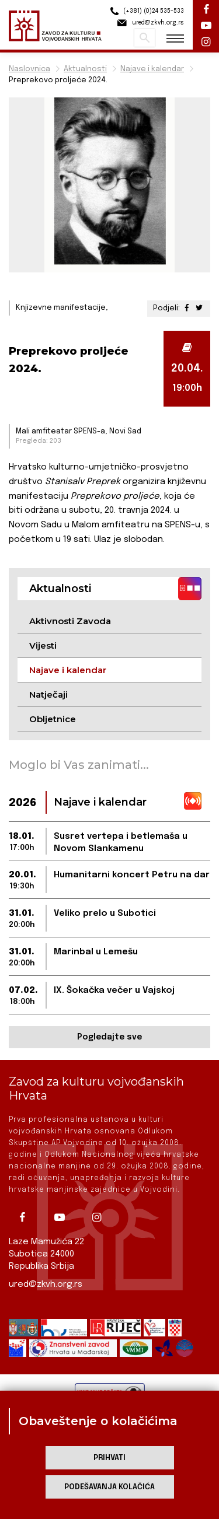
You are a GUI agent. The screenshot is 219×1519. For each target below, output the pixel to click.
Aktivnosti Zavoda (70, 620)
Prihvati (109, 1458)
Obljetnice (52, 718)
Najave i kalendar (152, 69)
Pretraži (144, 37)
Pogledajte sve (109, 1037)
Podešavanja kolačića (109, 1487)
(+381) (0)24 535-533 (145, 11)
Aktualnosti (85, 69)
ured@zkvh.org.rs (45, 1284)
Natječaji (48, 694)
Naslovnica (29, 69)
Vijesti (43, 645)
